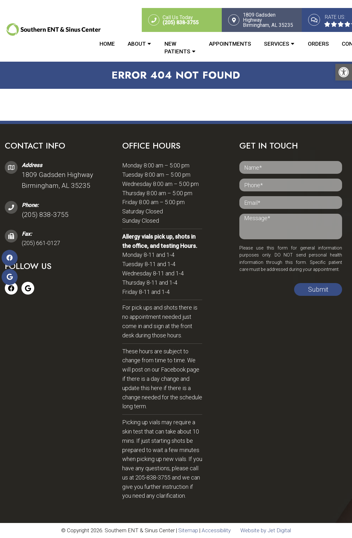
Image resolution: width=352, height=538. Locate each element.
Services (276, 44)
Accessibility (216, 530)
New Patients (177, 48)
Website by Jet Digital (265, 530)
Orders (318, 44)
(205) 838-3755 (45, 215)
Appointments (230, 44)
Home (107, 44)
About (137, 44)
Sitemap (188, 530)
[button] (343, 72)
